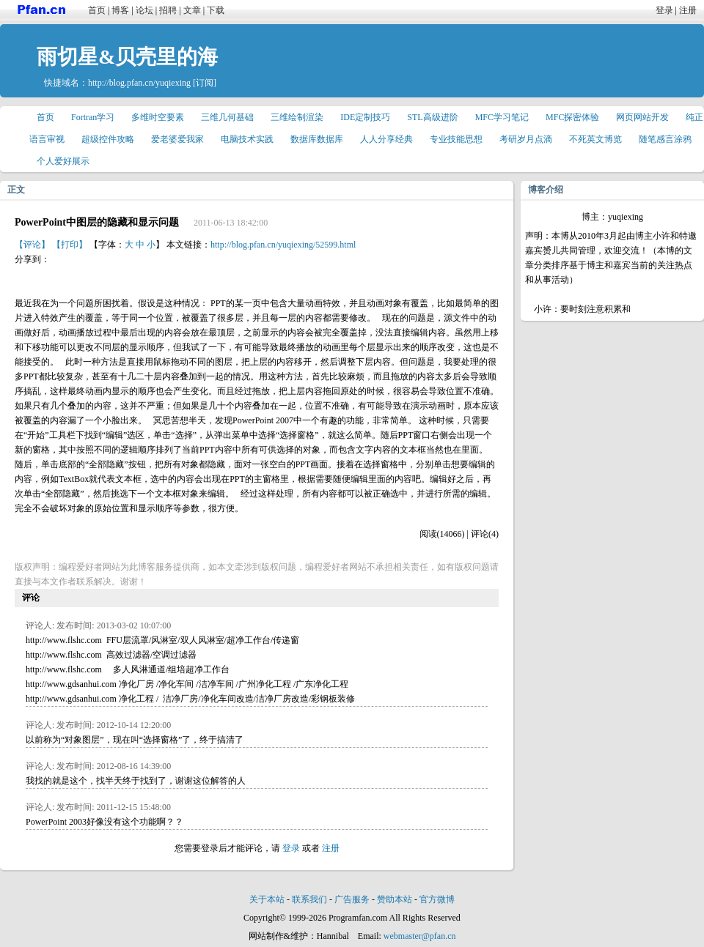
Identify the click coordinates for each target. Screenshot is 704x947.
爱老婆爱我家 (177, 139)
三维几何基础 (227, 117)
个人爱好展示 (63, 161)
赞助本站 (394, 899)
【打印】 (69, 244)
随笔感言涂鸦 (665, 139)
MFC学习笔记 (502, 117)
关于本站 (267, 899)
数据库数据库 (316, 139)
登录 (664, 10)
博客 (120, 10)
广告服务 (352, 899)
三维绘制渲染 (297, 117)
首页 (97, 10)
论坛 (144, 10)
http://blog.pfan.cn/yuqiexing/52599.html (283, 244)
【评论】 (32, 244)
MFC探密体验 (572, 117)
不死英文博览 (595, 139)
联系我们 (309, 899)
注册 (688, 10)
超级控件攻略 (107, 139)
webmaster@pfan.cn (420, 936)
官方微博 (437, 899)
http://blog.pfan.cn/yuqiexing (139, 83)
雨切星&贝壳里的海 (127, 56)
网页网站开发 (642, 117)
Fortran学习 (92, 117)
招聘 (168, 10)
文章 (192, 10)
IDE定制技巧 (365, 117)
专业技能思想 (456, 139)
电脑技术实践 (247, 139)
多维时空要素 (157, 117)
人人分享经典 (386, 139)
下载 (215, 10)
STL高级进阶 (432, 117)
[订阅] (204, 83)
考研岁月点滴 (525, 139)
